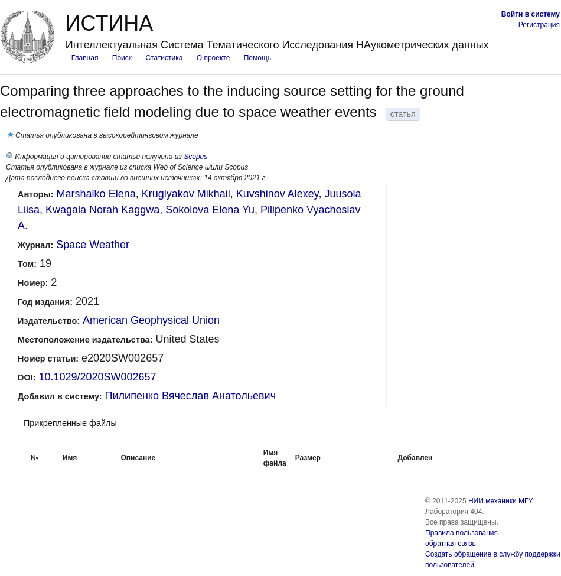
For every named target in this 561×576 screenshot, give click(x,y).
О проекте (213, 58)
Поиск (122, 58)
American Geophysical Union (151, 320)
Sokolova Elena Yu (210, 210)
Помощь (257, 58)
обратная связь (450, 543)
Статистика (163, 58)
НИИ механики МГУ (500, 501)
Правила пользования (461, 533)
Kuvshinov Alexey (277, 194)
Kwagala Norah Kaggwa (102, 210)
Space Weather (92, 244)
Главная (85, 58)
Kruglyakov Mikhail (186, 194)
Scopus (195, 156)
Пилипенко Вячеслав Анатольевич (190, 396)
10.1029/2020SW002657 (97, 377)
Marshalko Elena (96, 194)
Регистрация (539, 25)
